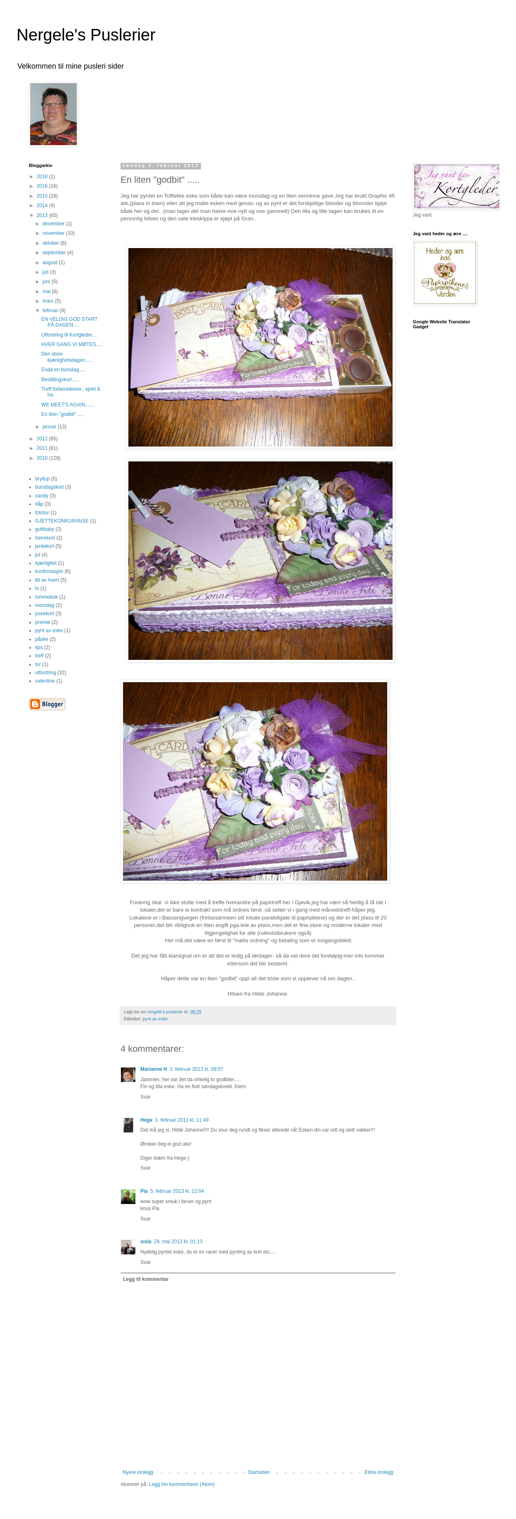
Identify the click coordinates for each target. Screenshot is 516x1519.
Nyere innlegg (138, 1472)
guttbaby (44, 529)
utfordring (45, 673)
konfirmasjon (49, 571)
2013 (43, 215)
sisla (145, 1241)
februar (51, 310)
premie (42, 622)
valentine (45, 681)
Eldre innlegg (379, 1472)
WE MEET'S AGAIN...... (67, 405)
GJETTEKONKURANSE (62, 521)
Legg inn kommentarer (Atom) (182, 1484)
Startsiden (259, 1472)
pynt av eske (155, 1018)
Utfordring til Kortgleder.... (69, 335)
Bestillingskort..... (60, 379)
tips (39, 647)
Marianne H (153, 1069)
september (55, 253)
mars (49, 301)
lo (37, 588)
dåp (39, 504)
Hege (146, 1120)
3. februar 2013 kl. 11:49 (181, 1120)
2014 (43, 205)
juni (47, 281)
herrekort (45, 538)
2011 (43, 448)
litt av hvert (47, 580)
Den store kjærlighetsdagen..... (66, 357)
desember (54, 224)
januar (50, 427)
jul (37, 555)
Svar (145, 1097)
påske (41, 639)
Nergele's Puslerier (86, 35)
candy (41, 496)
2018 (43, 176)
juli (46, 272)
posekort (44, 613)
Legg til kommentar (146, 1279)
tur (38, 664)
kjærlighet (46, 563)
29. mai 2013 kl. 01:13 (178, 1241)
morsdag (44, 605)
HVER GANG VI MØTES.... (71, 344)
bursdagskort (49, 487)
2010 (43, 458)
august (51, 262)
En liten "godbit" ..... (63, 414)
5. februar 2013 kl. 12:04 (177, 1191)
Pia (144, 1191)
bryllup (42, 479)
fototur (42, 513)
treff (39, 656)
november (54, 233)
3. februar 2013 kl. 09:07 (196, 1069)
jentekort (44, 546)
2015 (43, 196)
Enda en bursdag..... (63, 370)
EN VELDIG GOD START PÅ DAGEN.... (69, 322)
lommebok (46, 597)
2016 (43, 186)
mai (47, 291)
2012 (43, 439)
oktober (51, 243)
